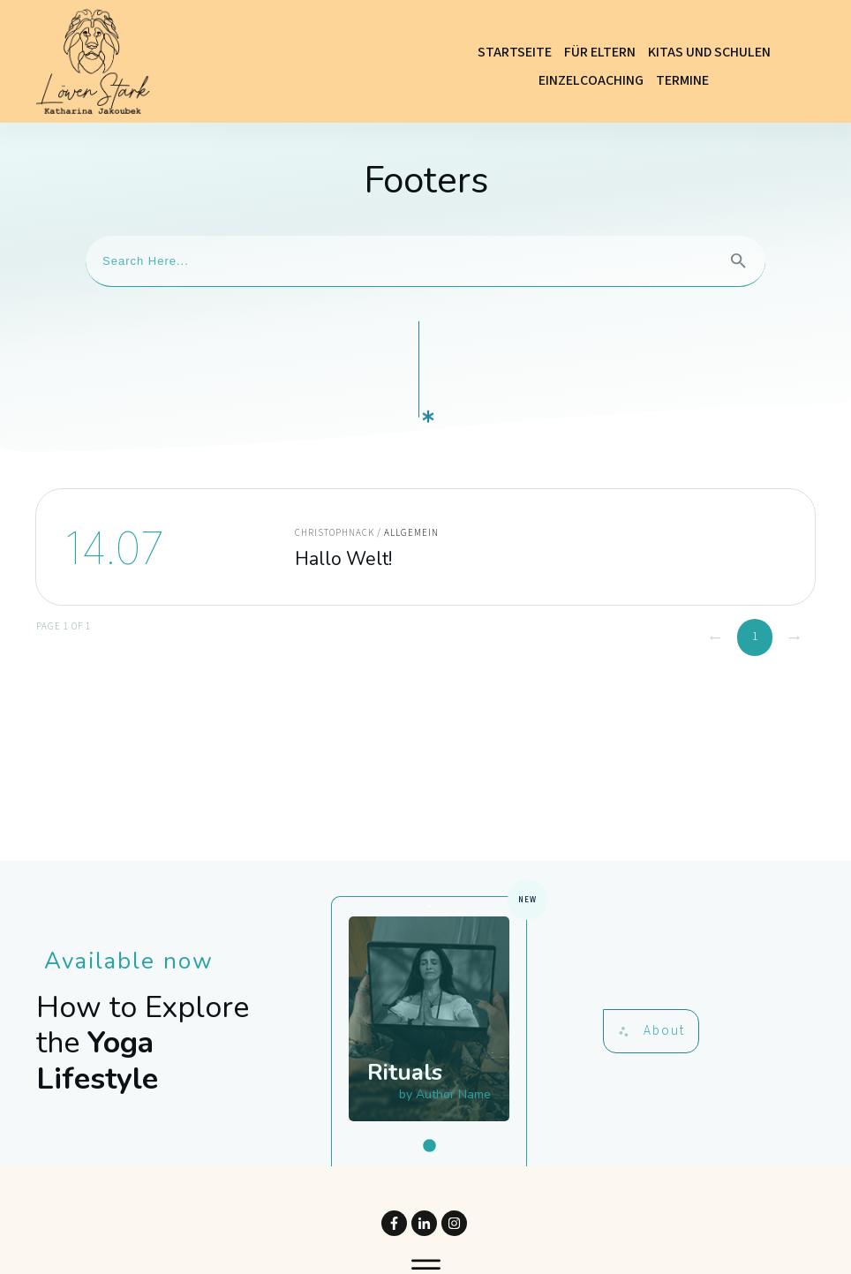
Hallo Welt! (425, 473)
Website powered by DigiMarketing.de (425, 1246)
